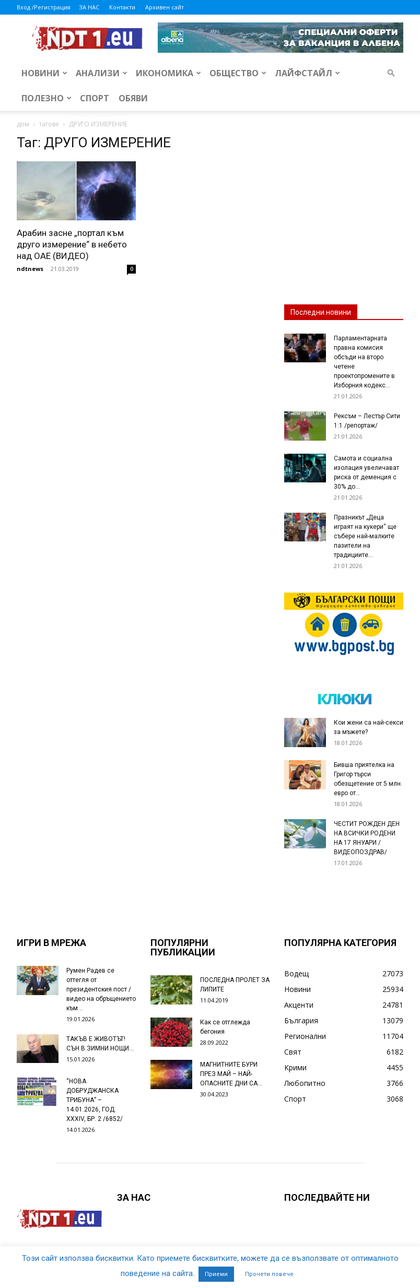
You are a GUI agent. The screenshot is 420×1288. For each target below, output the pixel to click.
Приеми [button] (216, 1274)
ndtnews (30, 269)
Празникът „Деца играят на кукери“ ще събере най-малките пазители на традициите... (365, 536)
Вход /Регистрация (44, 7)
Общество (237, 73)
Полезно (46, 98)
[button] (390, 73)
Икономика (168, 73)
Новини (44, 73)
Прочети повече (269, 1274)
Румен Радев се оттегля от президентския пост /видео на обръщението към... (101, 989)
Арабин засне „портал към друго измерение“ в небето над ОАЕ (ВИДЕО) (72, 244)
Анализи (101, 73)
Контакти (122, 7)
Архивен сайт (164, 7)
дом (23, 124)
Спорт (94, 98)
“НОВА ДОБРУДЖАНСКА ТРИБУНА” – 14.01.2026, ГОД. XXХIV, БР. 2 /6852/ (94, 1100)
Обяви (133, 98)
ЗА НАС (89, 7)
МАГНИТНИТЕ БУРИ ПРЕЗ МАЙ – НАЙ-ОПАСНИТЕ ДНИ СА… (231, 1074)
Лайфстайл (307, 73)
